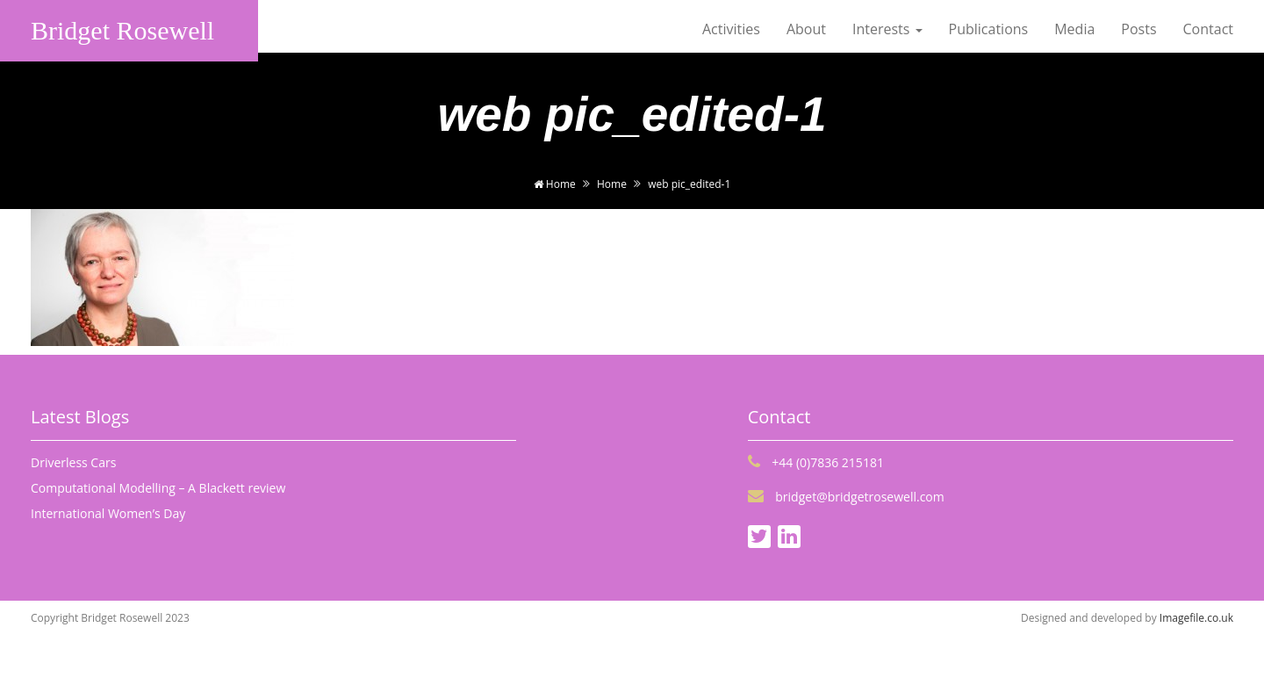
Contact (1208, 29)
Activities (731, 29)
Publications (989, 29)
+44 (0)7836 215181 (816, 462)
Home (555, 184)
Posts (1138, 29)
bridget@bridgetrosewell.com (846, 496)
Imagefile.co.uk (1196, 617)
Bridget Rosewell (122, 30)
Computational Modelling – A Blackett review (158, 488)
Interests (887, 29)
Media (1074, 29)
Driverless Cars (73, 462)
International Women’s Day (108, 513)
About (806, 29)
